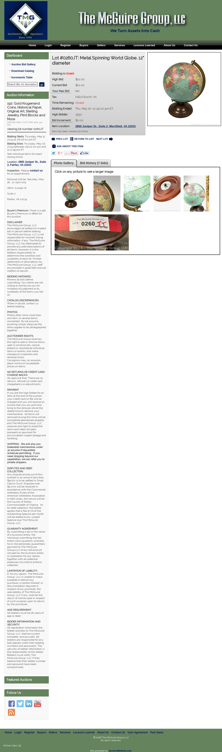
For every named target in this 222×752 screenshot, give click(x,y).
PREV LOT (59, 139)
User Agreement (138, 727)
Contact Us (191, 45)
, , (26, 163)
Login (48, 45)
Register (65, 45)
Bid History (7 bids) (94, 163)
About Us (169, 45)
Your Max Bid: (61, 91)
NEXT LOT (104, 139)
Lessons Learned (144, 45)
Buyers (84, 45)
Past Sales (156, 727)
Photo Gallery (64, 163)
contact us (36, 170)
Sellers (101, 45)
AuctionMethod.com (120, 746)
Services (119, 45)
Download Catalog (22, 70)
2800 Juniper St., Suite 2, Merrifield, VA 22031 (105, 126)
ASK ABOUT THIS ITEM (67, 146)
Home (32, 45)
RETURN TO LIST (82, 139)
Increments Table (22, 77)
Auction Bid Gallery (23, 64)
